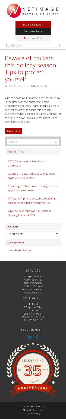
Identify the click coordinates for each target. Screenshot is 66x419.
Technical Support (33, 24)
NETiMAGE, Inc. (40, 85)
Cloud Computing (33, 292)
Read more (13, 130)
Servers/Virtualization (33, 289)
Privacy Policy (33, 413)
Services (33, 270)
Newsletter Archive (20, 250)
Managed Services (33, 276)
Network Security (33, 282)
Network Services (33, 279)
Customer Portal (33, 31)
